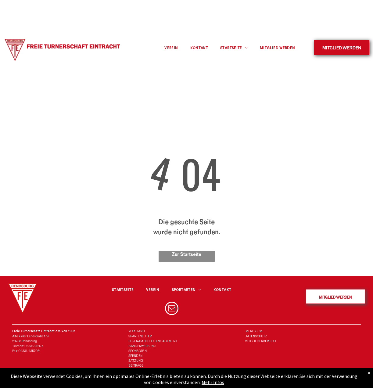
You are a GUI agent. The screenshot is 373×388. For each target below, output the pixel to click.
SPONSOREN (137, 351)
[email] (171, 309)
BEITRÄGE (135, 366)
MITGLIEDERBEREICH (260, 341)
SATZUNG (135, 361)
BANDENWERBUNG (142, 346)
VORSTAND (136, 331)
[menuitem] (171, 48)
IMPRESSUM (253, 331)
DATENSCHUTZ (256, 336)
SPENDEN (135, 356)
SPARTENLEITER (140, 336)
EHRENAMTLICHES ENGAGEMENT (152, 341)
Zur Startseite (186, 254)
